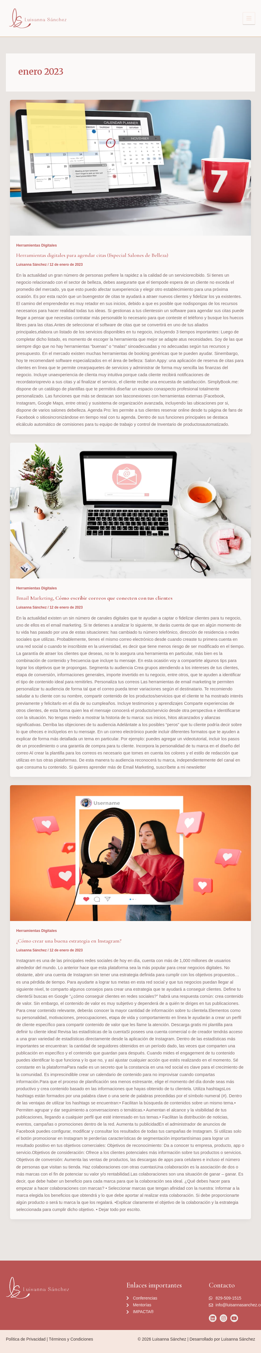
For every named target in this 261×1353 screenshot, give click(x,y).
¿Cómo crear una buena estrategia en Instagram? (68, 941)
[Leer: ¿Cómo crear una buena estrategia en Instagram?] (130, 853)
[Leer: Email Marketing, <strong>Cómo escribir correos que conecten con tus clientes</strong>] (130, 510)
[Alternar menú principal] (249, 18)
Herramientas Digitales (36, 245)
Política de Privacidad (26, 1339)
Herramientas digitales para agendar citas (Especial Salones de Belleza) (92, 255)
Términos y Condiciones (71, 1339)
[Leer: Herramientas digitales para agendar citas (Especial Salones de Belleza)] (130, 168)
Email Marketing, (94, 598)
